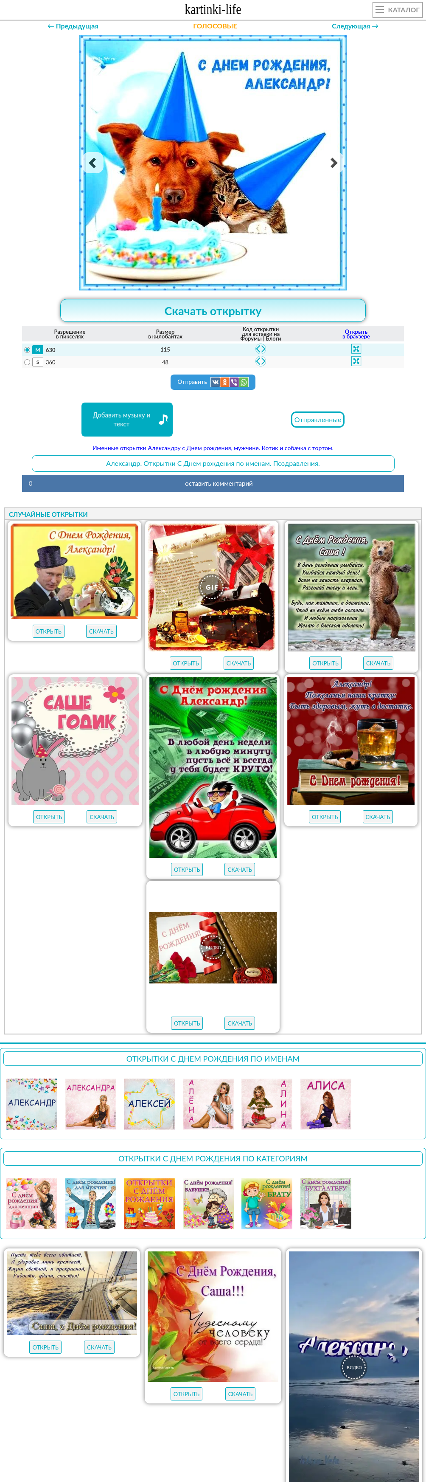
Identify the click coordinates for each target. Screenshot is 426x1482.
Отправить (213, 382)
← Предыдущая (73, 26)
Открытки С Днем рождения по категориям (213, 1158)
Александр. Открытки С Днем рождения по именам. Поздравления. (213, 463)
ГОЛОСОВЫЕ (215, 26)
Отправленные (318, 419)
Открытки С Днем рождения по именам (213, 1058)
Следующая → (355, 26)
